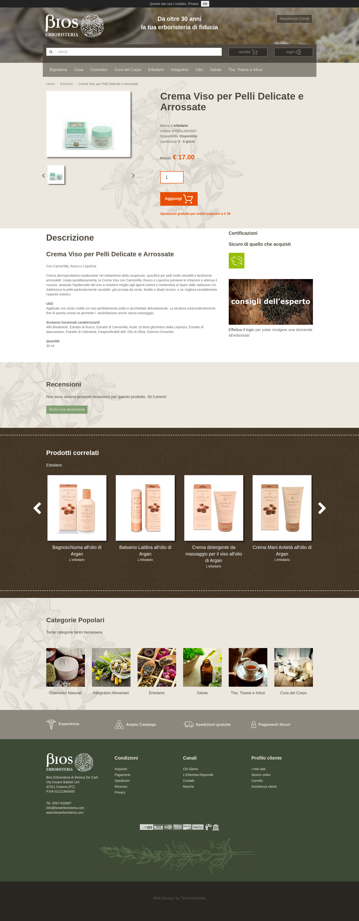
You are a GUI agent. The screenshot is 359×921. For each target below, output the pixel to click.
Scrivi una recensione (67, 409)
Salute (215, 69)
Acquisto (121, 769)
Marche (188, 786)
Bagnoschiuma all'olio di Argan (77, 550)
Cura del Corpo (128, 69)
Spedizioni (122, 781)
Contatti (188, 781)
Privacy (193, 4)
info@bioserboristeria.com (65, 808)
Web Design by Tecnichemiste (179, 898)
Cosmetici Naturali (65, 693)
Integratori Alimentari (111, 693)
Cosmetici (99, 69)
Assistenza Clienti (294, 19)
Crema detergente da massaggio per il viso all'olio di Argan (213, 554)
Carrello (257, 781)
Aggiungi (179, 198)
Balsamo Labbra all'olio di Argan (145, 550)
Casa (78, 69)
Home (50, 84)
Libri (199, 69)
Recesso (121, 786)
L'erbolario (179, 125)
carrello (247, 52)
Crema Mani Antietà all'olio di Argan (282, 550)
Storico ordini (261, 775)
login (293, 52)
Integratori (180, 69)
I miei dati (258, 769)
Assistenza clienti (263, 786)
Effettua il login (241, 330)
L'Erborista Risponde (198, 775)
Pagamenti (122, 775)
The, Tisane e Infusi (245, 69)
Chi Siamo (190, 769)
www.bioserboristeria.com (65, 812)
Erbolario (156, 69)
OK (205, 4)
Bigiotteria (58, 69)
